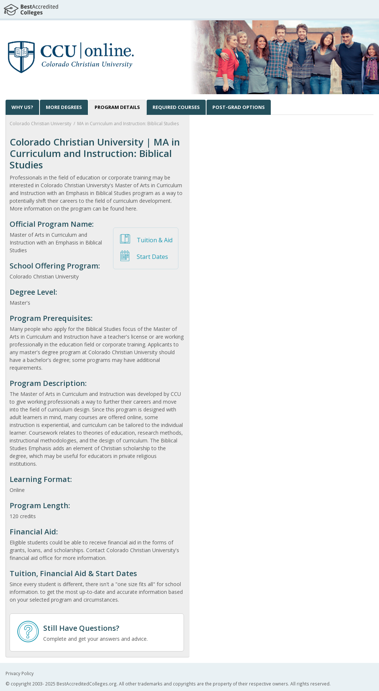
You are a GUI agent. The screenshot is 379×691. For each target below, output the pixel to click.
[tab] (117, 107)
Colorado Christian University (40, 123)
